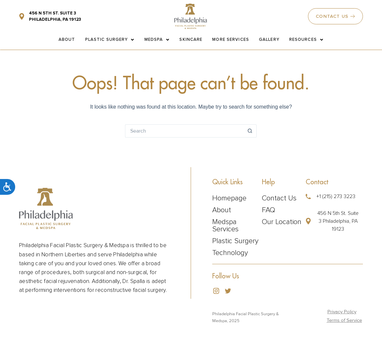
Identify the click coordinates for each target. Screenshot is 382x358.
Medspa (157, 39)
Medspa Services (225, 225)
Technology (230, 253)
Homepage (229, 198)
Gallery (269, 39)
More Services (230, 39)
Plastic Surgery (110, 39)
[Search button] (250, 131)
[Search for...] (184, 131)
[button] (333, 221)
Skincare (190, 39)
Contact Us (279, 198)
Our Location (281, 222)
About (67, 39)
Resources (306, 39)
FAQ (268, 210)
